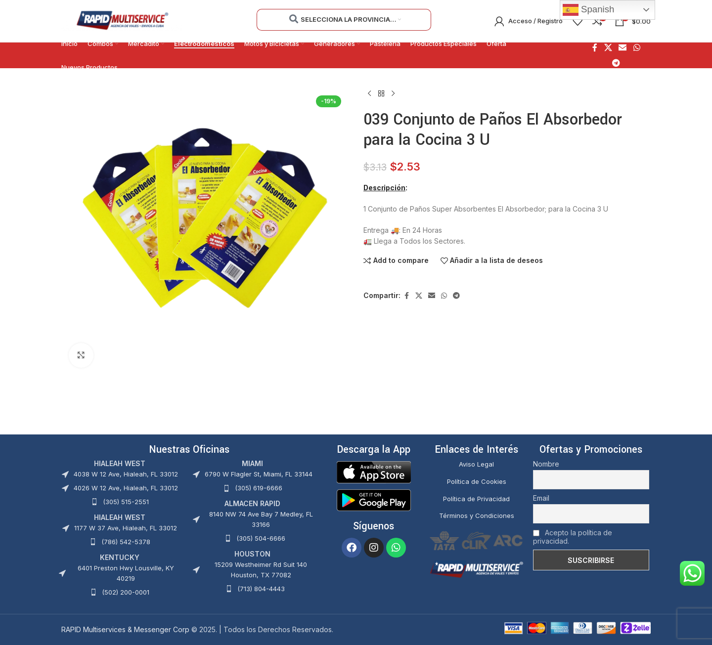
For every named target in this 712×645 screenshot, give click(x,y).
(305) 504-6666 (260, 538)
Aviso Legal (476, 464)
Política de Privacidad (476, 499)
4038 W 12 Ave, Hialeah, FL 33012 (126, 474)
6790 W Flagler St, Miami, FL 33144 (258, 474)
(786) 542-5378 (125, 542)
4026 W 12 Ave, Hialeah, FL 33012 (126, 488)
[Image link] (374, 471)
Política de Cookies (476, 481)
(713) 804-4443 (261, 589)
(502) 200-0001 (125, 592)
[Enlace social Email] (623, 48)
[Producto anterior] (369, 94)
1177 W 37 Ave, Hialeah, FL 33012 (125, 528)
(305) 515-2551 (126, 502)
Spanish (589, 10)
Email (541, 498)
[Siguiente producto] (393, 94)
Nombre (546, 464)
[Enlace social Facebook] (595, 48)
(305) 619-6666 (258, 488)
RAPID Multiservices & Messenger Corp (125, 629)
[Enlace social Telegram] (616, 62)
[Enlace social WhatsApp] (636, 48)
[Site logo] (121, 20)
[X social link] (608, 48)
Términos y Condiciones (476, 515)
